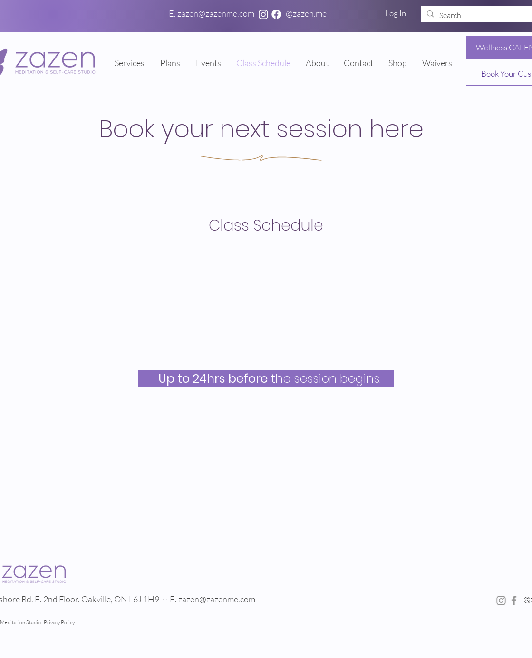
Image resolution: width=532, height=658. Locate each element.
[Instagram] (263, 14)
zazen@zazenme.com (217, 599)
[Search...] (481, 15)
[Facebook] (276, 14)
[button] (171, 63)
